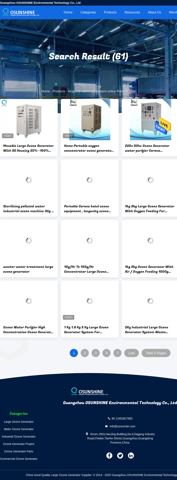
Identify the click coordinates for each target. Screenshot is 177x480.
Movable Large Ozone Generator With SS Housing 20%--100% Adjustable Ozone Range (28, 148)
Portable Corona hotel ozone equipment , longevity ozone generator (86, 209)
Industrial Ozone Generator (19, 436)
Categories (88, 12)
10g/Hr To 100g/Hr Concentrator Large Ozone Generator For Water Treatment (85, 269)
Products (110, 12)
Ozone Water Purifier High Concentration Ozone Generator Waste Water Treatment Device (28, 330)
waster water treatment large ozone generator (28, 269)
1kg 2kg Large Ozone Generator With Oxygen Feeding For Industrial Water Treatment (149, 209)
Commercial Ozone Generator (18, 458)
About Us (154, 12)
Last (131, 353)
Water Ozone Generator (19, 429)
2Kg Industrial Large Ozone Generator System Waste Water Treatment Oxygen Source (146, 330)
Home (68, 12)
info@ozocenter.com (122, 426)
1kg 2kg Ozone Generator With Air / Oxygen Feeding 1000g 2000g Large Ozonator (149, 269)
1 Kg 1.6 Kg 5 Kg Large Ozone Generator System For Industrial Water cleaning (86, 330)
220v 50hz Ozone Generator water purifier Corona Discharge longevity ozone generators (147, 148)
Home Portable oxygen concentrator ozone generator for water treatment (88, 148)
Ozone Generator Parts (18, 451)
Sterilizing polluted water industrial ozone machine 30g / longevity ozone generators (28, 209)
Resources (132, 12)
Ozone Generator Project (18, 444)
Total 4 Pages (156, 353)
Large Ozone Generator (18, 421)
